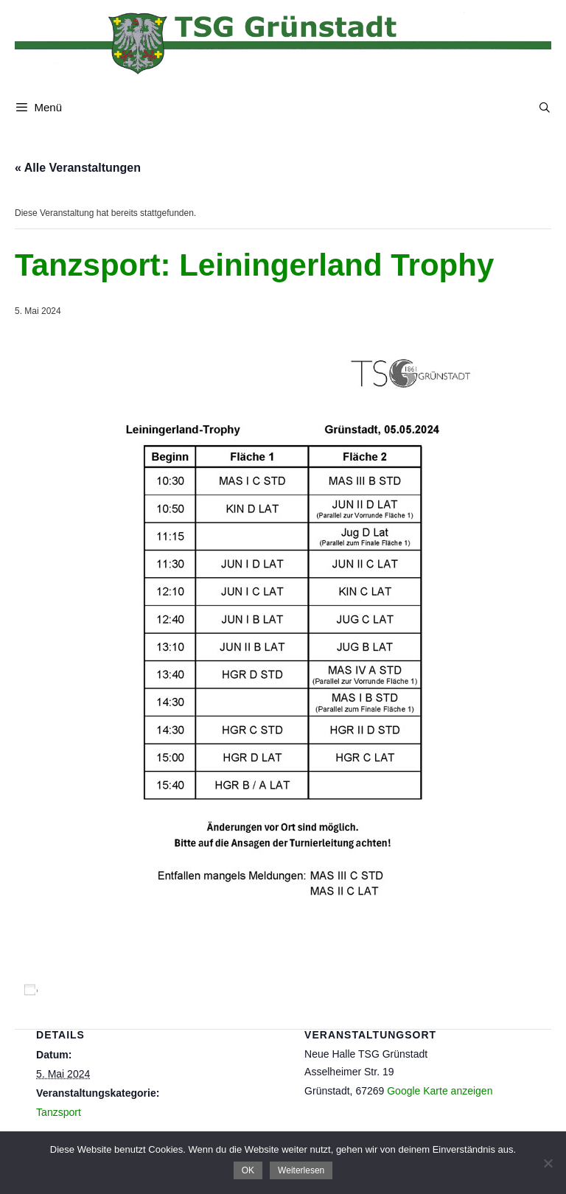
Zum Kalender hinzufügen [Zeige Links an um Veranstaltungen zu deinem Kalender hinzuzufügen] (112, 990)
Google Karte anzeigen (439, 1091)
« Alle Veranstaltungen (78, 167)
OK (248, 1170)
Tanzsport (58, 1112)
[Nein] (547, 1163)
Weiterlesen (301, 1170)
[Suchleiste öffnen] (544, 107)
